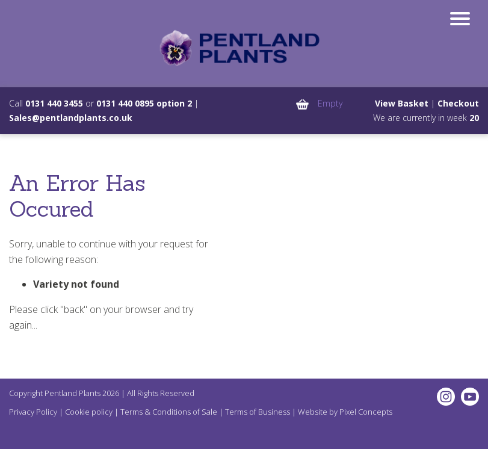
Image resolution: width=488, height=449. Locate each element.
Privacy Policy (33, 411)
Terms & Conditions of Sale (168, 411)
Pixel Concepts (365, 411)
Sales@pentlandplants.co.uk (70, 117)
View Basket (401, 103)
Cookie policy (89, 411)
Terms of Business (257, 411)
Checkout (458, 103)
